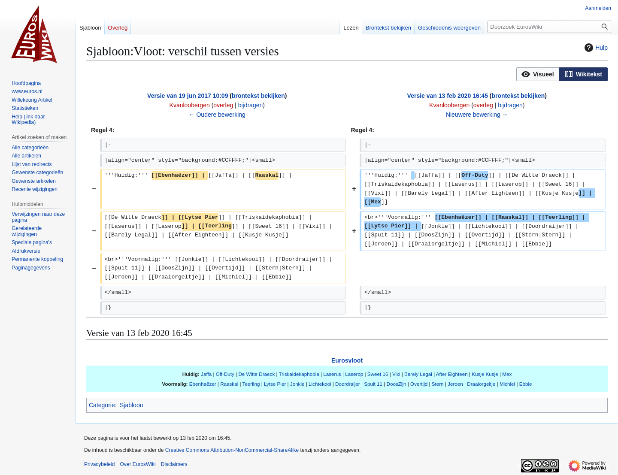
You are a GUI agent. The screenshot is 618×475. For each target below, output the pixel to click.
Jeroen (455, 384)
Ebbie (525, 384)
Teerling (251, 384)
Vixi (396, 374)
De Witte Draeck (256, 374)
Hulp (595, 47)
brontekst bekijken (258, 95)
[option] (537, 74)
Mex (507, 374)
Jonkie (297, 384)
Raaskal (229, 384)
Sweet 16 (377, 374)
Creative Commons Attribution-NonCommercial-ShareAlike (232, 450)
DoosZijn (396, 384)
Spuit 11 (373, 384)
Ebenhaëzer (202, 384)
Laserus (332, 374)
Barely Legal (418, 374)
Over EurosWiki (137, 464)
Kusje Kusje (485, 374)
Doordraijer (347, 384)
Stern (438, 384)
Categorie (102, 405)
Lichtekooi (320, 384)
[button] (538, 74)
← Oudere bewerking (217, 114)
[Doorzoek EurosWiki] (549, 27)
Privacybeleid (99, 464)
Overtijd (418, 384)
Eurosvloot (347, 360)
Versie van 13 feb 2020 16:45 (447, 95)
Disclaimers (174, 464)
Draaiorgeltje (481, 384)
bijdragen (250, 105)
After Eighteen (452, 374)
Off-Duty (225, 374)
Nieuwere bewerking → (477, 114)
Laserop (354, 374)
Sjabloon (131, 405)
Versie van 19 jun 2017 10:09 (187, 95)
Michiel (507, 384)
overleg (223, 105)
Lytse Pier (275, 384)
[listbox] (562, 74)
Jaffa (206, 374)
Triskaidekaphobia (299, 374)
